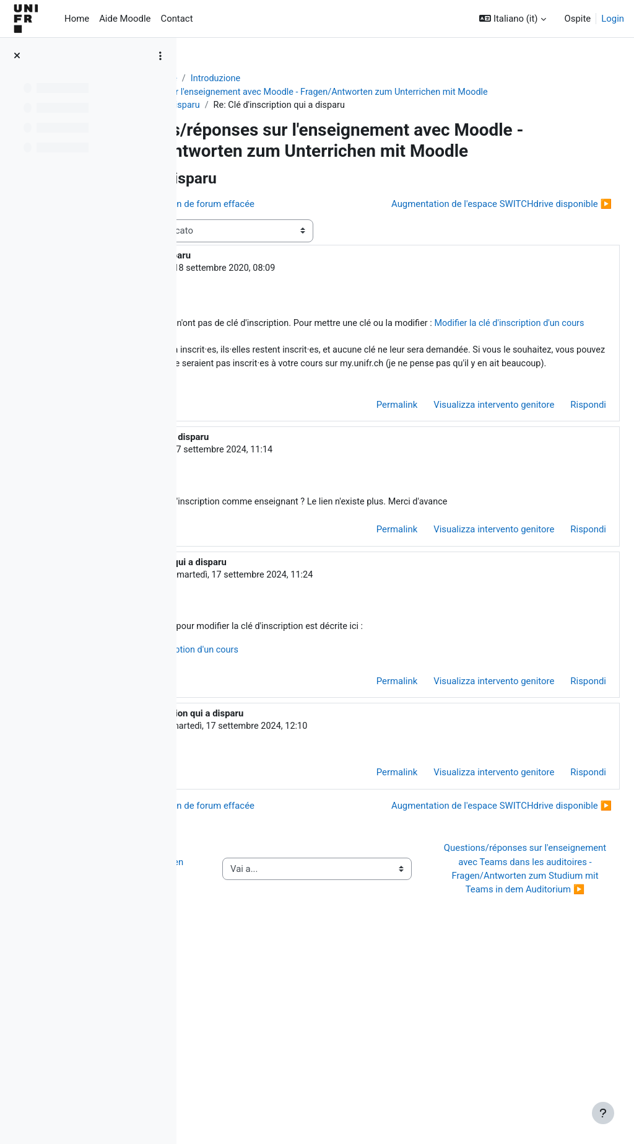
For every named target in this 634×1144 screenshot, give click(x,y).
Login (612, 18)
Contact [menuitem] (176, 18)
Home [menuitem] (76, 18)
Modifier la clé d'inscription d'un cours (366, 397)
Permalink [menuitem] (367, 508)
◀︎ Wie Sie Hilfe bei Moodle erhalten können (259, 1033)
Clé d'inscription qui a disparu (274, 120)
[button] (512, 18)
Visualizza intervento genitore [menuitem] (464, 508)
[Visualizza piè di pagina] (603, 1113)
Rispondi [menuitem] (558, 508)
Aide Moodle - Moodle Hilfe (256, 78)
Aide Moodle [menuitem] (124, 18)
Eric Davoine (286, 554)
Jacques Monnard (286, 326)
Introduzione (350, 78)
